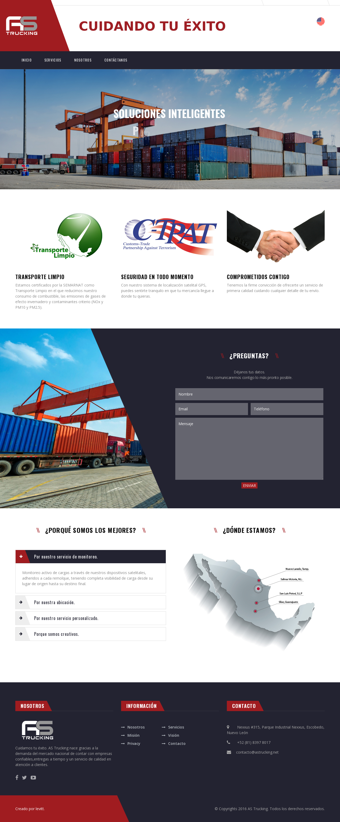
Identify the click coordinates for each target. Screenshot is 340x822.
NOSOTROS (83, 60)
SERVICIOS (53, 60)
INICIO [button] (30, 60)
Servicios (176, 727)
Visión (173, 735)
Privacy (133, 743)
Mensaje (249, 449)
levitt (40, 808)
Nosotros (136, 727)
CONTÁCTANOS (115, 60)
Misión (133, 735)
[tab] (91, 556)
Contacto (177, 743)
